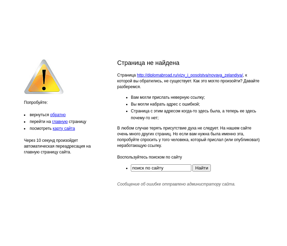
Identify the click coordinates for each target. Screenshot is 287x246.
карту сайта (64, 128)
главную (60, 121)
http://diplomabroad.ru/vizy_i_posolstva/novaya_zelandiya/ (190, 75)
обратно (58, 114)
